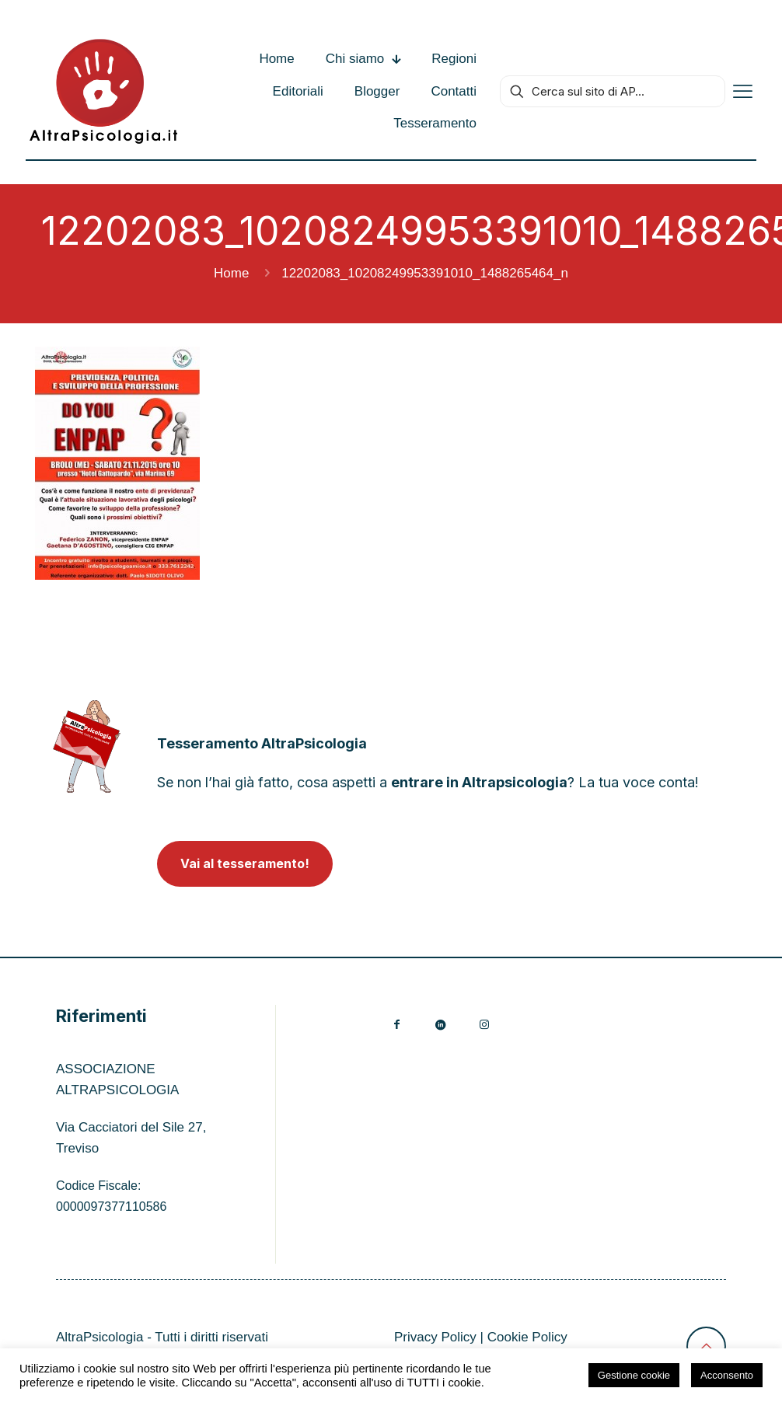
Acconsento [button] (726, 1375)
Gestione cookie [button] (634, 1375)
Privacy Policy (435, 1337)
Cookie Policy (527, 1337)
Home (231, 273)
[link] (86, 746)
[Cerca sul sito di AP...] (612, 91)
